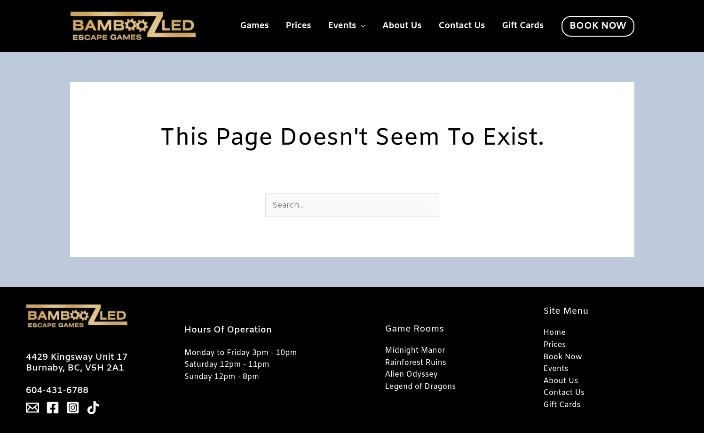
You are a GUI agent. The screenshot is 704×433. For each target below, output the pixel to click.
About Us (401, 25)
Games (254, 25)
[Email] (32, 407)
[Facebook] (52, 407)
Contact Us (462, 25)
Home (554, 333)
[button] (598, 26)
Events (342, 25)
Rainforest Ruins (415, 363)
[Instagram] (72, 407)
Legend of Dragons (420, 387)
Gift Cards (523, 25)
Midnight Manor (415, 351)
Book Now (562, 357)
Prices (298, 25)
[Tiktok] (93, 407)
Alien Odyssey (411, 374)
